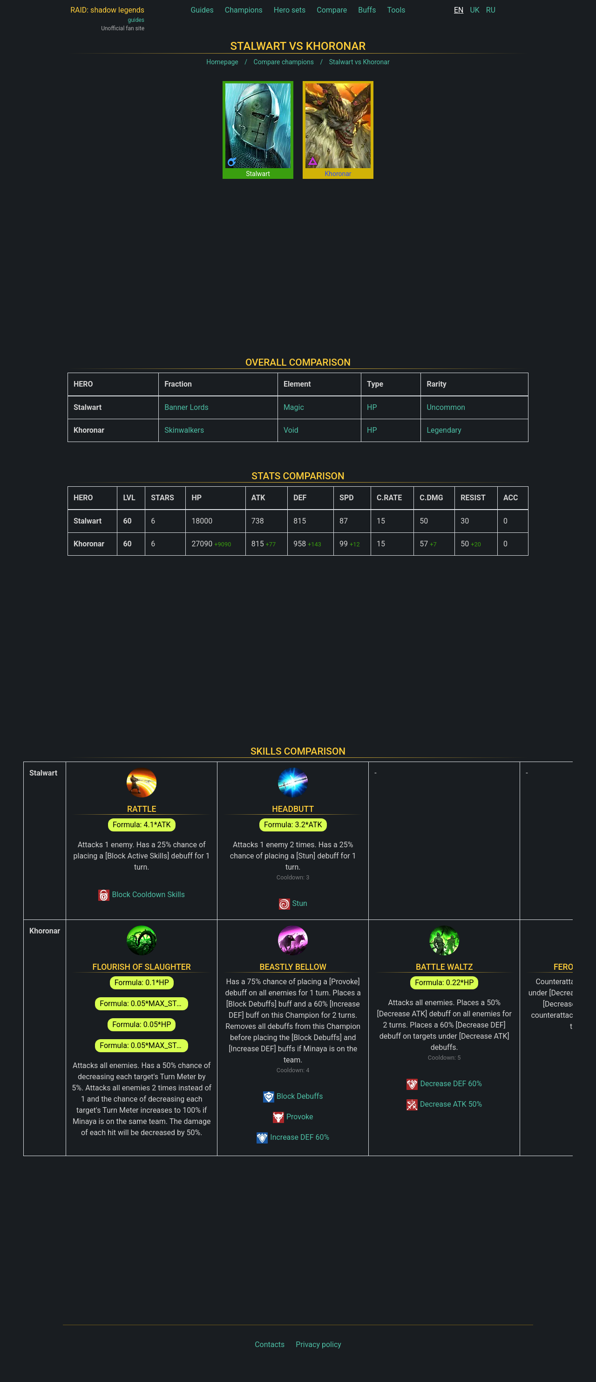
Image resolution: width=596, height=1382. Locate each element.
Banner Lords (186, 407)
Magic (294, 407)
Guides (201, 10)
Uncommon (446, 407)
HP (372, 407)
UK (474, 10)
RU (490, 10)
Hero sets (290, 10)
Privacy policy (318, 1344)
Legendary (444, 430)
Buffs (367, 10)
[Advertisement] (298, 260)
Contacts (269, 1344)
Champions (244, 10)
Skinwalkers (184, 430)
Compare (332, 10)
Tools (396, 10)
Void (291, 430)
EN (459, 10)
